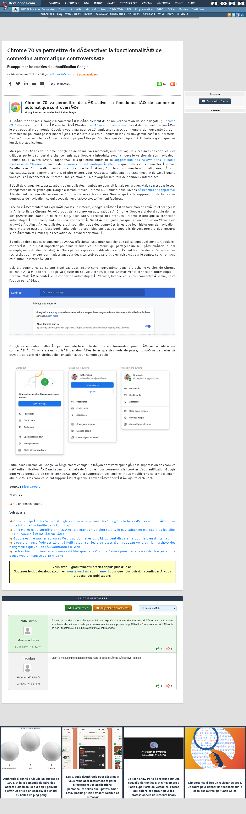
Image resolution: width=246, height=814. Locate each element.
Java (103, 9)
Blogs (98, 3)
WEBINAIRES (73, 14)
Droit (178, 3)
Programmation (144, 9)
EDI (129, 9)
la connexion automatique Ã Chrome (91, 164)
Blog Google (31, 487)
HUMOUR (182, 14)
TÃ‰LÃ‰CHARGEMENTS (110, 14)
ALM (78, 9)
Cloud (62, 9)
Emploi (147, 3)
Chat (111, 3)
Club (191, 3)
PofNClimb (28, 621)
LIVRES (88, 14)
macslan (28, 658)
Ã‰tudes (163, 3)
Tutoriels (72, 3)
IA (71, 9)
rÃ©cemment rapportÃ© (156, 190)
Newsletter (128, 3)
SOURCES (134, 14)
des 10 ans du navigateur (107, 126)
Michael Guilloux (60, 74)
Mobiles (183, 9)
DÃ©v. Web (116, 9)
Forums (54, 3)
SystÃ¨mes (198, 9)
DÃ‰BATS (149, 14)
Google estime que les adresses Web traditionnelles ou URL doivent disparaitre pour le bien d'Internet (91, 539)
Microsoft (91, 9)
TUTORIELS (47, 14)
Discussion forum (215, 101)
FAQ (86, 3)
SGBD (160, 9)
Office (171, 9)
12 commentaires (87, 75)
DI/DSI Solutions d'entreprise (38, 9)
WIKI (161, 14)
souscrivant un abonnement (87, 572)
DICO (170, 14)
